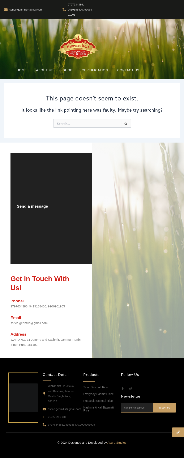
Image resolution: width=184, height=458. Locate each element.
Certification (95, 70)
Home (22, 70)
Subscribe (164, 407)
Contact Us (128, 70)
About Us (45, 70)
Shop (67, 70)
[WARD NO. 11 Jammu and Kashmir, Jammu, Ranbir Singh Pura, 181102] (133, 208)
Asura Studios (117, 442)
